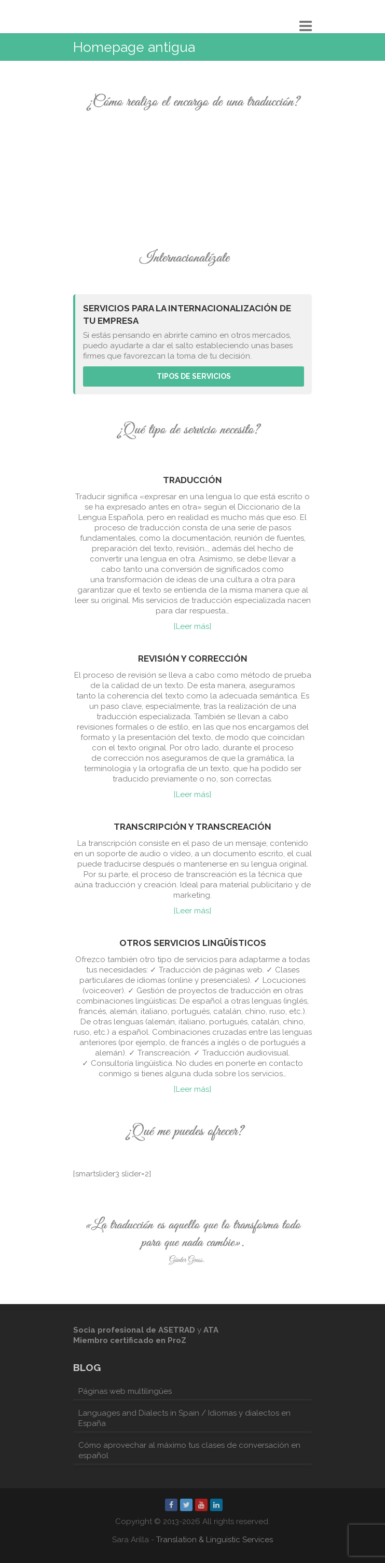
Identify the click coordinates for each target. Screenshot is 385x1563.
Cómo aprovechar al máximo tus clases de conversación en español (189, 1450)
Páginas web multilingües (125, 1391)
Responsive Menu (305, 25)
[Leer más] (192, 626)
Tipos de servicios (194, 376)
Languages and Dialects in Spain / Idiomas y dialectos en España (184, 1418)
